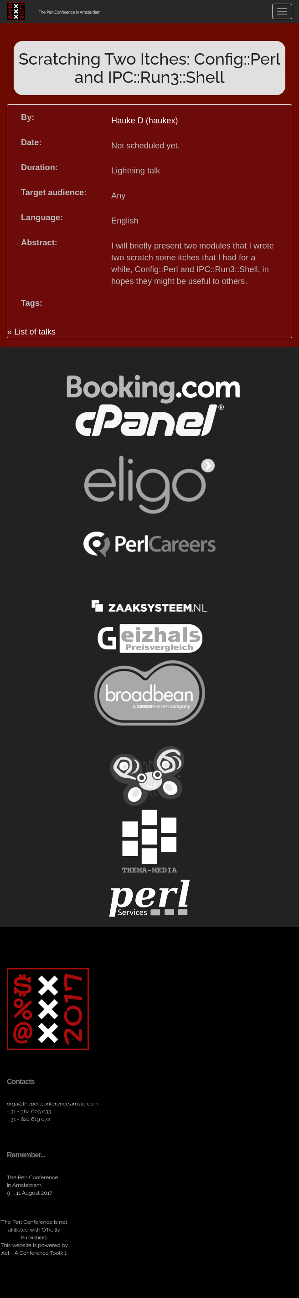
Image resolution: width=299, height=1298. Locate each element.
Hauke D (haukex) (144, 120)
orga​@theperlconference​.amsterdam (52, 1103)
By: (27, 117)
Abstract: (39, 242)
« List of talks (31, 331)
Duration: (39, 167)
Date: (31, 142)
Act (5, 1253)
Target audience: (54, 192)
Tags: (31, 303)
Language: (42, 217)
